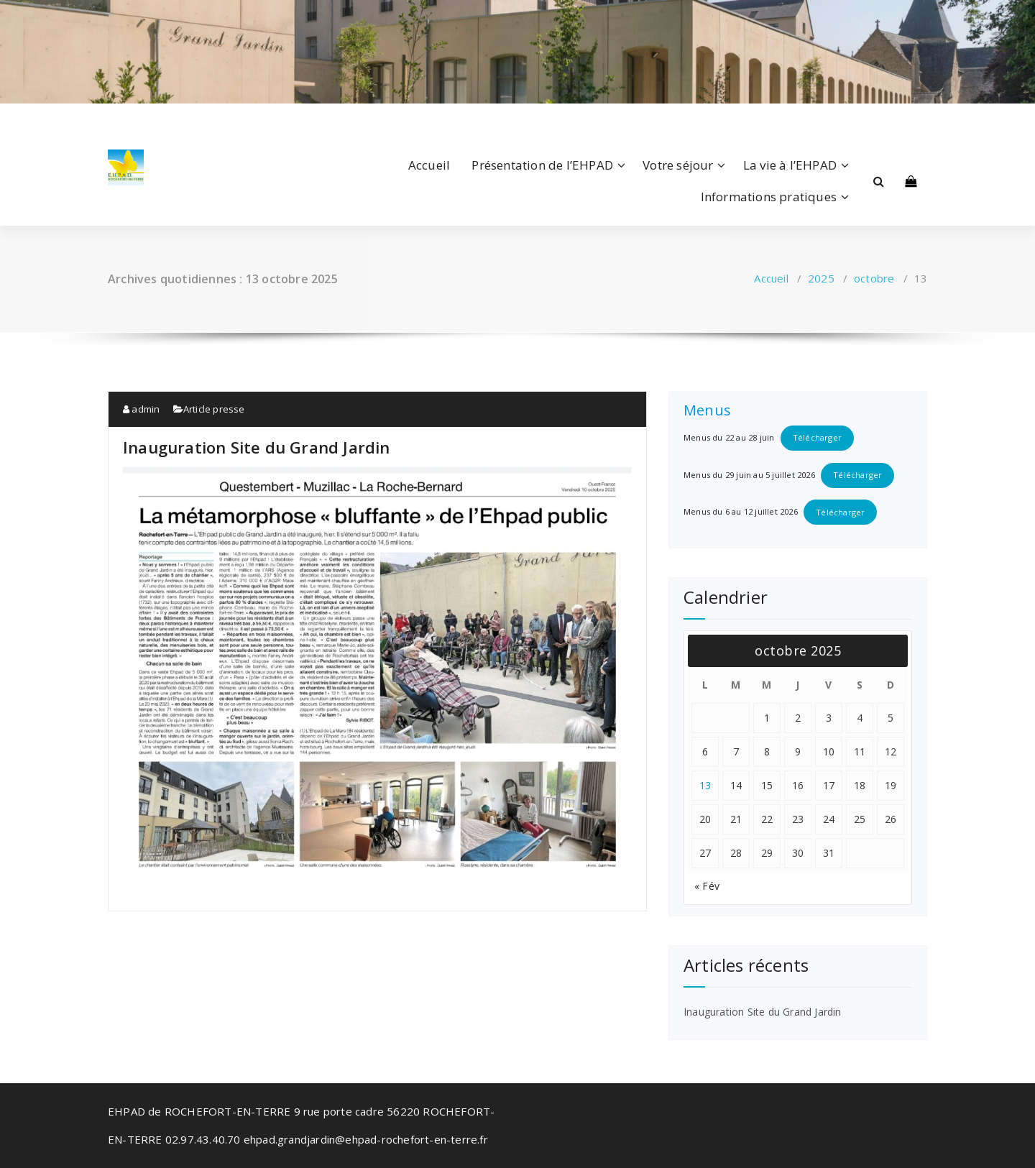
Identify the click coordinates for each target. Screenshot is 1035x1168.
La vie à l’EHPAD (790, 165)
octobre (874, 278)
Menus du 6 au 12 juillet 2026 (741, 512)
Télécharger (817, 437)
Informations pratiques (769, 196)
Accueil (429, 165)
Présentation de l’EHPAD (542, 165)
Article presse (214, 409)
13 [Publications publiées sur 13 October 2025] (705, 785)
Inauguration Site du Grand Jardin (256, 447)
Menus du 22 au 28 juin (729, 437)
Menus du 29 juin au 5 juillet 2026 (749, 474)
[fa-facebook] (111, 119)
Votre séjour (678, 165)
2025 (821, 278)
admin (141, 409)
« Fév (706, 886)
